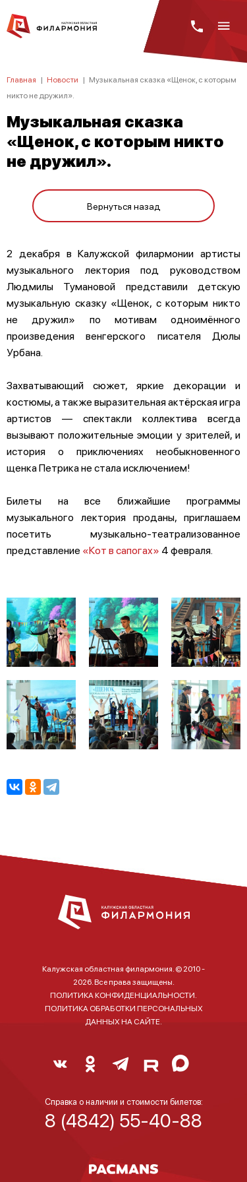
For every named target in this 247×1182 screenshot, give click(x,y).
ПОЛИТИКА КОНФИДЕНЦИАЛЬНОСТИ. (123, 995)
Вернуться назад (124, 206)
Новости (62, 79)
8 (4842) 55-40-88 (123, 1120)
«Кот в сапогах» (121, 550)
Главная (21, 79)
